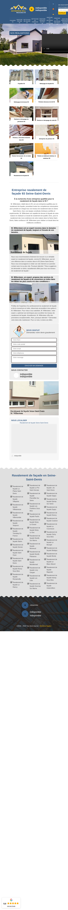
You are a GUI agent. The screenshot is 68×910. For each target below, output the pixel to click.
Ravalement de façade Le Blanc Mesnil (52, 562)
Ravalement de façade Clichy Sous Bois (52, 534)
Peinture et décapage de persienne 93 (49, 21)
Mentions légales (45, 626)
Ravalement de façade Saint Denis (18, 561)
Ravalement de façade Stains (18, 540)
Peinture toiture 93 (20, 21)
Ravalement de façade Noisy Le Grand (35, 522)
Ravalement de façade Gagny (52, 495)
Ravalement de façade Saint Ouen (18, 553)
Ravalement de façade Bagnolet (52, 570)
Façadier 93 (13, 21)
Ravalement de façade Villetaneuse (18, 507)
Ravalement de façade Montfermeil (35, 562)
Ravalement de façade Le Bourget (52, 542)
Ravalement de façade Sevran (18, 546)
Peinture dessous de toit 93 (42, 21)
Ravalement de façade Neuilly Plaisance (35, 554)
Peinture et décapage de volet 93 (57, 21)
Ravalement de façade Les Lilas (35, 578)
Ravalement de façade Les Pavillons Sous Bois (35, 507)
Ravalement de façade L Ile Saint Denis (52, 488)
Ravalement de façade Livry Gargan (35, 570)
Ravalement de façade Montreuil (35, 546)
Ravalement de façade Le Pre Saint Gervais (35, 488)
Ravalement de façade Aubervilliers (52, 586)
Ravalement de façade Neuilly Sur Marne (35, 538)
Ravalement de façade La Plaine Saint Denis (18, 490)
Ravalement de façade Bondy (52, 555)
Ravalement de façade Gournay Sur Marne (35, 586)
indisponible (41, 8)
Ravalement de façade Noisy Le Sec (35, 530)
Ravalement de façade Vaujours (18, 523)
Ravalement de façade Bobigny (52, 549)
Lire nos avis (11, 906)
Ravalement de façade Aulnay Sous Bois (52, 578)
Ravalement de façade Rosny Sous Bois (18, 569)
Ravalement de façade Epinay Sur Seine (52, 501)
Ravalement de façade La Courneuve (52, 526)
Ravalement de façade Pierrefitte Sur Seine (35, 497)
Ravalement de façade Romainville (18, 577)
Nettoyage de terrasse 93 (34, 21)
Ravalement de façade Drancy (52, 514)
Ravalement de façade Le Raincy (18, 585)
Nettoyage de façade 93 (26, 21)
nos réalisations (19, 33)
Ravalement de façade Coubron (52, 520)
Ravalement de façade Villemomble (18, 515)
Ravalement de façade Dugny (52, 508)
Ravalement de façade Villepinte (18, 499)
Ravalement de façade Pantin (35, 515)
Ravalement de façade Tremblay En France (18, 532)
